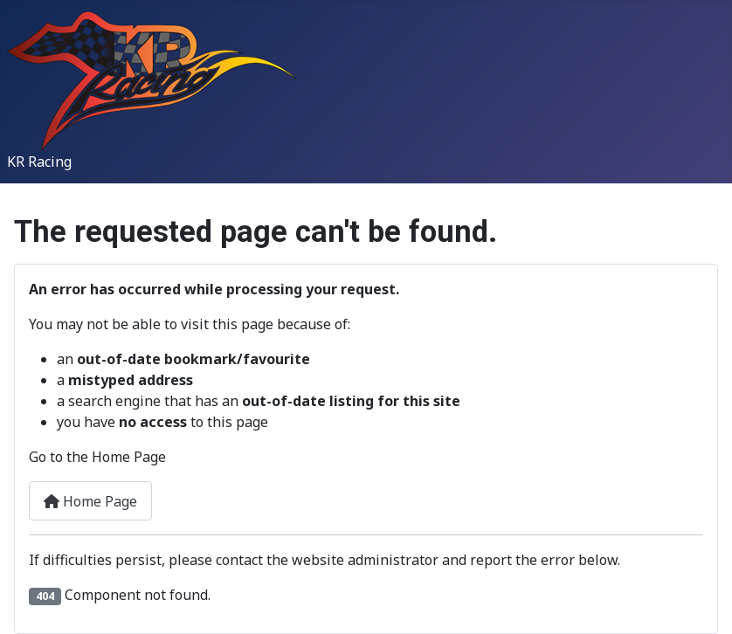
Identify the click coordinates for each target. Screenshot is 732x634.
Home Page (90, 501)
